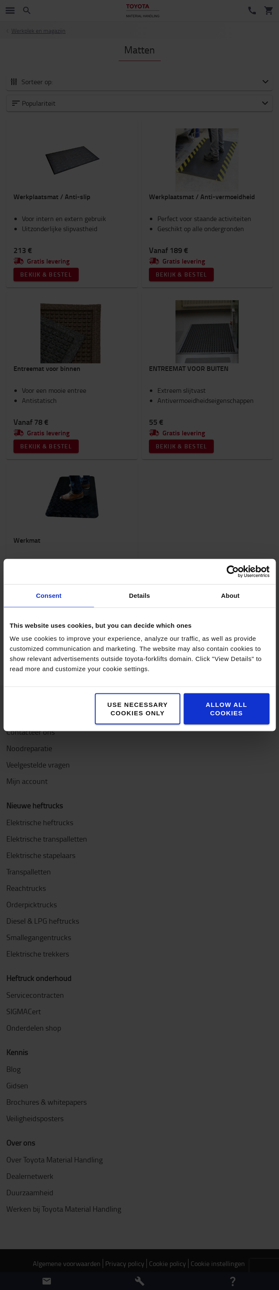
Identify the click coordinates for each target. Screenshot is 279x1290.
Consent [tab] (48, 595)
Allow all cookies (226, 709)
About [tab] (230, 595)
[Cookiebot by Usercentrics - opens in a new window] (232, 571)
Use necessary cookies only (137, 709)
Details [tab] (139, 595)
